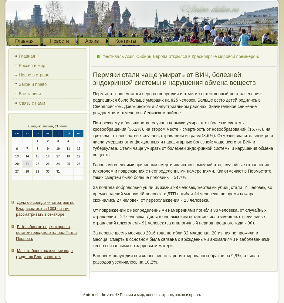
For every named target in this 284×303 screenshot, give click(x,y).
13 (17, 156)
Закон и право (33, 84)
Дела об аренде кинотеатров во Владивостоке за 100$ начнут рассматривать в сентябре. (45, 208)
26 (78, 164)
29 (37, 171)
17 (58, 156)
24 (58, 164)
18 (68, 156)
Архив (92, 41)
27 (17, 171)
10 (58, 148)
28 (27, 171)
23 (47, 164)
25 (68, 164)
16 (47, 156)
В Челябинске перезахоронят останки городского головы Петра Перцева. (46, 232)
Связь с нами (32, 103)
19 (78, 156)
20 (17, 164)
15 (37, 156)
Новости (59, 41)
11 (68, 148)
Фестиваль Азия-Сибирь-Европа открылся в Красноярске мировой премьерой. (181, 56)
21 (27, 164)
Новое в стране (34, 74)
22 (37, 164)
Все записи (30, 93)
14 (27, 156)
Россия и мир (32, 65)
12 (78, 148)
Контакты (125, 41)
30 (47, 171)
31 (58, 171)
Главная (24, 41)
